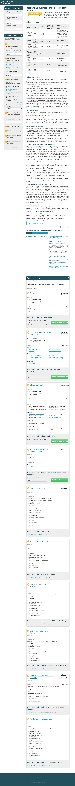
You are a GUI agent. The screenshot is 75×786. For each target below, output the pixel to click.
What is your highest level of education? (13, 12)
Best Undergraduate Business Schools (36, 236)
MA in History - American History (56, 349)
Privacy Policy (37, 777)
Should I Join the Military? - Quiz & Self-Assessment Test (59, 237)
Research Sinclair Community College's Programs (39, 765)
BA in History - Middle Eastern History (57, 359)
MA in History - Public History (55, 351)
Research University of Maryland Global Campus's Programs (41, 712)
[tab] (29, 233)
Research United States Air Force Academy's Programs (40, 668)
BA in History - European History (56, 357)
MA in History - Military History (12, 62)
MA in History (9, 64)
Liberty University (12, 79)
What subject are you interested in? (11, 17)
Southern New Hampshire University (13, 59)
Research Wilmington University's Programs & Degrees (40, 577)
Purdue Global (11, 44)
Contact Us (47, 777)
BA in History (52, 355)
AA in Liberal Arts (10, 68)
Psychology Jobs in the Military (57, 243)
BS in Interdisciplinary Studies (55, 417)
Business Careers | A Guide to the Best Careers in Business (59, 267)
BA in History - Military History (12, 65)
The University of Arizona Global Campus (14, 113)
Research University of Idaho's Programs (37, 534)
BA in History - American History (13, 67)
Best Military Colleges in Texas (57, 256)
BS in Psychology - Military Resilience (36, 414)
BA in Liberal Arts (10, 117)
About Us (27, 777)
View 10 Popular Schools (34, 15)
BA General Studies (33, 359)
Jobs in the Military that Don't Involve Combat (58, 263)
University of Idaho (13, 126)
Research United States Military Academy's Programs (39, 624)
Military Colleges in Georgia (57, 249)
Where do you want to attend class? (11, 26)
